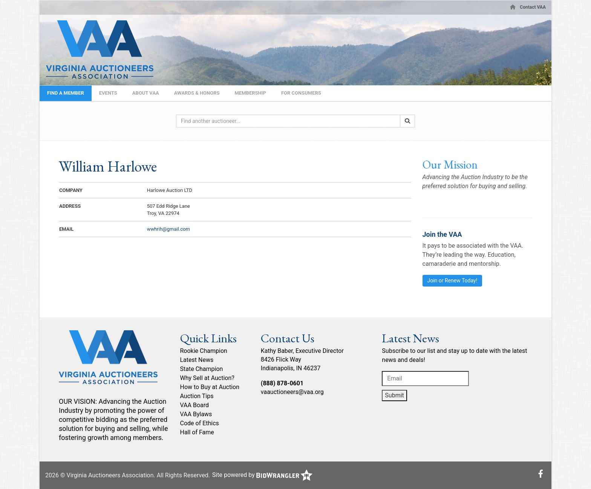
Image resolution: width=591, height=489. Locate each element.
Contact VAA (533, 7)
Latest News (197, 359)
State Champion (201, 368)
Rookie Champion (203, 350)
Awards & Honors (197, 93)
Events (108, 93)
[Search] (407, 121)
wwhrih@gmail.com (168, 229)
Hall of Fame (197, 432)
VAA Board (194, 405)
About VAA (145, 93)
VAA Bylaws (196, 414)
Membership (250, 93)
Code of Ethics (199, 423)
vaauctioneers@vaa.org (292, 391)
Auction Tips (197, 396)
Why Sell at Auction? (207, 378)
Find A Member (65, 93)
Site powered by (262, 474)
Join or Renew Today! (452, 280)
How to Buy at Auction (210, 387)
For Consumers (301, 93)
